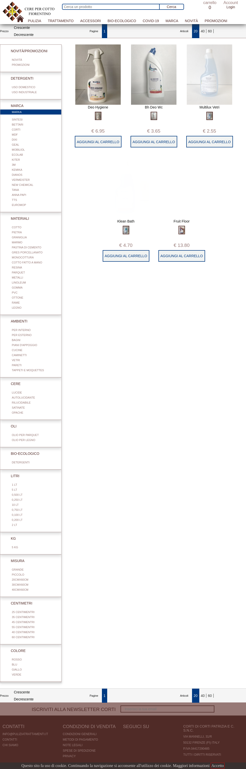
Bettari (17, 124)
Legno (17, 307)
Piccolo (18, 574)
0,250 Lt (17, 499)
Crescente (22, 28)
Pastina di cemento (26, 247)
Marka (33, 112)
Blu (14, 664)
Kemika (17, 169)
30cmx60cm (20, 584)
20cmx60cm (20, 579)
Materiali (17, 218)
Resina (17, 267)
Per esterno (22, 335)
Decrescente (24, 35)
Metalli (17, 277)
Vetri (16, 360)
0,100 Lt (17, 514)
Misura (14, 561)
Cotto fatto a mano (27, 262)
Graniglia (19, 237)
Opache (17, 412)
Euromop (19, 204)
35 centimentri (23, 617)
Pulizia (34, 21)
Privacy (69, 756)
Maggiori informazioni (191, 765)
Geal (15, 144)
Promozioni (216, 21)
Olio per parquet (25, 434)
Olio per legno (23, 440)
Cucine (17, 350)
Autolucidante (23, 397)
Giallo (17, 669)
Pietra (17, 232)
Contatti (10, 739)
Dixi (14, 139)
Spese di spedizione (79, 750)
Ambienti (16, 321)
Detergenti (19, 78)
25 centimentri (23, 612)
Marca (172, 21)
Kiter (16, 159)
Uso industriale (24, 92)
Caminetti (19, 355)
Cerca (171, 7)
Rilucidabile (21, 402)
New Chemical (22, 184)
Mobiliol (18, 149)
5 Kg (15, 547)
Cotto (16, 227)
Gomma (17, 287)
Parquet (18, 272)
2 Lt (14, 524)
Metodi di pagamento (80, 739)
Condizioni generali (80, 734)
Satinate (18, 407)
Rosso (17, 659)
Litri (12, 476)
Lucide (17, 392)
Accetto (217, 765)
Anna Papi (19, 194)
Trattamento (61, 21)
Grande (18, 569)
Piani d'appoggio (24, 345)
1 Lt (14, 484)
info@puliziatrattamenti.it (25, 734)
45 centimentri (23, 622)
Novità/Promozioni (26, 51)
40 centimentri (23, 632)
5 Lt (14, 489)
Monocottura (23, 257)
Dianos (17, 174)
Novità (191, 21)
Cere (13, 384)
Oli (11, 426)
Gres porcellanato (27, 252)
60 (210, 31)
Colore (15, 651)
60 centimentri (23, 637)
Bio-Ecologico (121, 21)
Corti (16, 129)
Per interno (21, 330)
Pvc (15, 292)
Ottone (17, 297)
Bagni (16, 340)
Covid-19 (151, 21)
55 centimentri (23, 627)
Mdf (15, 134)
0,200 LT (17, 519)
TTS (14, 199)
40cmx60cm (20, 589)
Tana (15, 189)
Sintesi (17, 119)
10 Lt (15, 504)
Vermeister (21, 179)
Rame (16, 302)
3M (14, 164)
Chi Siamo (10, 745)
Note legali (73, 745)
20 (196, 31)
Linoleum (19, 282)
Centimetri (18, 603)
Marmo (17, 242)
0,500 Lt (17, 494)
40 (203, 31)
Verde (16, 674)
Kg (10, 538)
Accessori (90, 21)
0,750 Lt (17, 509)
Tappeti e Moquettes (28, 370)
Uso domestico (23, 87)
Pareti (17, 365)
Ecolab (17, 154)
